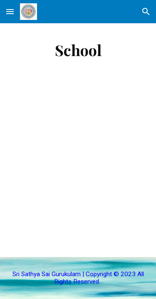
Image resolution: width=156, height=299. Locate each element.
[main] (78, 49)
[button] (10, 11)
